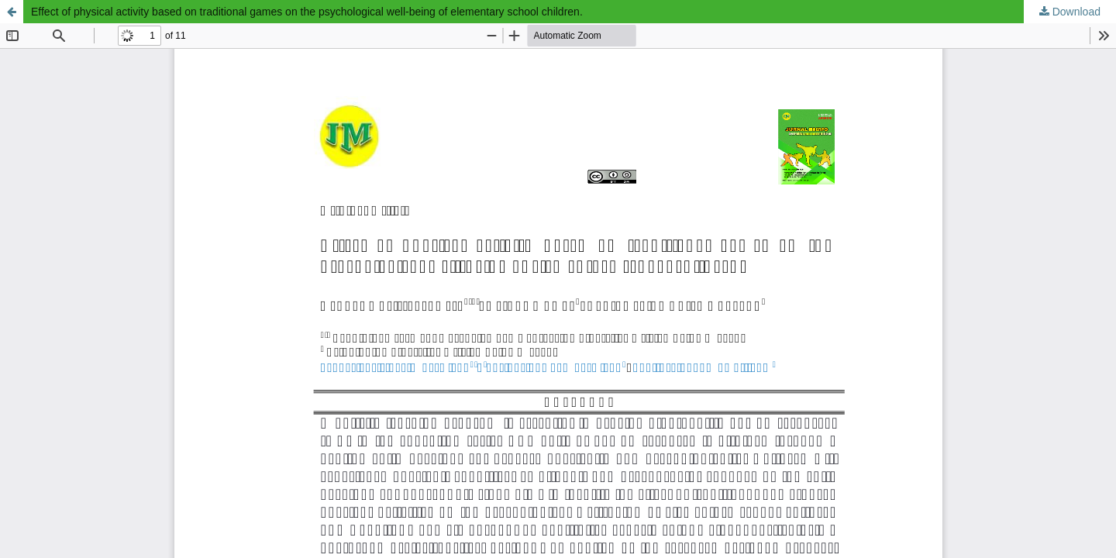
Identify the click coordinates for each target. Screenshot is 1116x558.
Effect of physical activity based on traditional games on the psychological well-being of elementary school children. (307, 11)
